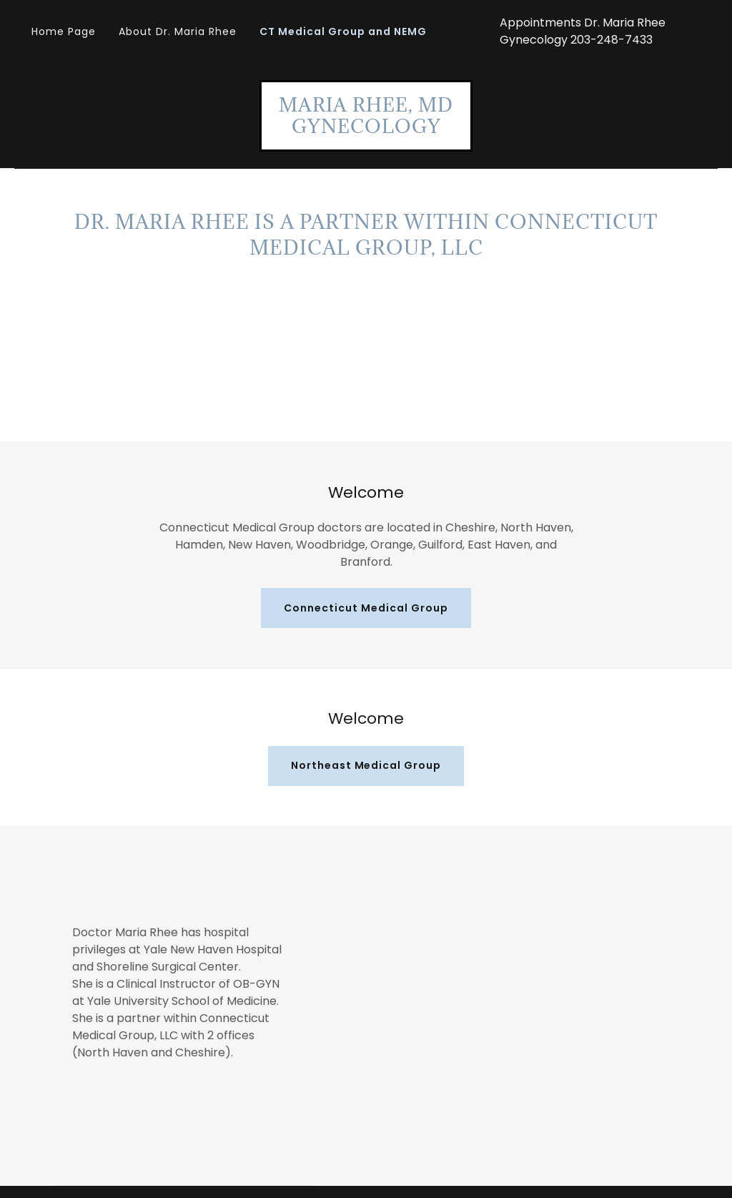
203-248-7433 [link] (611, 39)
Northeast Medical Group (366, 765)
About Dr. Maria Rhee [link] (178, 31)
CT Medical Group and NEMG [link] (343, 31)
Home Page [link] (63, 31)
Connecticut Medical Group (366, 608)
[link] (366, 129)
